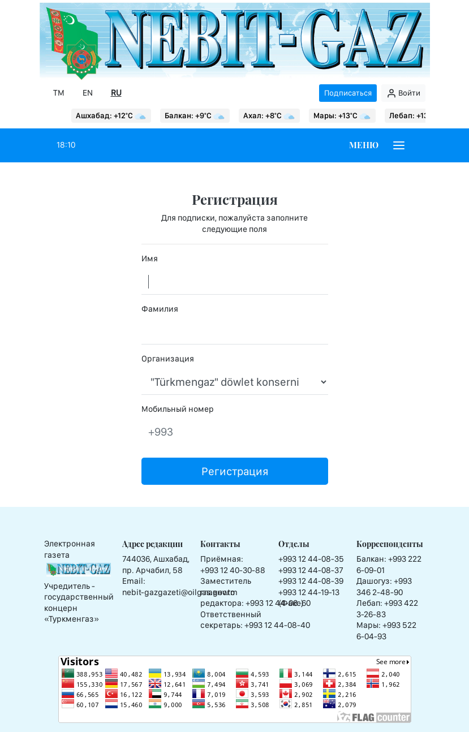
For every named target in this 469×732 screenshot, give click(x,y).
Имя (149, 258)
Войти (403, 93)
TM (58, 93)
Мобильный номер (177, 409)
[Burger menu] (399, 145)
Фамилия (159, 309)
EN (88, 93)
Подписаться (348, 92)
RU (116, 93)
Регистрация (234, 471)
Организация (167, 359)
